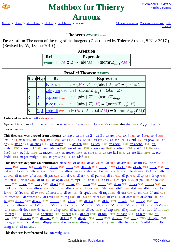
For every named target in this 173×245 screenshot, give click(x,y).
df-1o (81, 197)
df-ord (22, 188)
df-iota (87, 188)
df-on (38, 188)
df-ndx (102, 214)
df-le (105, 201)
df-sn (110, 176)
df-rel (54, 184)
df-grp (47, 222)
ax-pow (149, 140)
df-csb (132, 171)
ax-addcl (115, 144)
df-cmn (66, 222)
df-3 (52, 205)
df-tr (91, 180)
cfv (94, 124)
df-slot (84, 214)
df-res (133, 184)
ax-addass (75, 148)
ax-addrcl (136, 144)
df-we (23, 184)
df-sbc (115, 171)
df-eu (69, 167)
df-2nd (154, 193)
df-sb (38, 167)
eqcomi (52, 97)
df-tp (140, 176)
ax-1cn (77, 144)
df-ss (33, 176)
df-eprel (121, 180)
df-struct (47, 214)
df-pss (48, 176)
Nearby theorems (160, 7)
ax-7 (8, 140)
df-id (105, 180)
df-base (122, 214)
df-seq (90, 210)
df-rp (57, 210)
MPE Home (33, 23)
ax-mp (67, 135)
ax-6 (154, 135)
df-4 (67, 205)
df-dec (23, 210)
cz (108, 124)
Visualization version (152, 23)
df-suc (70, 188)
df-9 (142, 205)
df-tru (138, 163)
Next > (166, 4)
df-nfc (137, 167)
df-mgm (153, 218)
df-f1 (147, 188)
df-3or (105, 163)
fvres (50, 84)
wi (31, 124)
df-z (7, 210)
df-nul (64, 176)
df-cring (123, 222)
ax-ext (98, 140)
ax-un (19, 144)
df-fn (119, 188)
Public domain (96, 240)
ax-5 (140, 135)
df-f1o (19, 193)
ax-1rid (25, 152)
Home (18, 23)
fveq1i (51, 104)
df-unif (117, 218)
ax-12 (82, 140)
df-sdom (146, 197)
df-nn (21, 205)
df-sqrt (9, 214)
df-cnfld (144, 222)
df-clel (121, 167)
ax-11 (66, 140)
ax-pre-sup (55, 157)
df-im (157, 210)
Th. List (49, 23)
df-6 (97, 205)
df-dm (102, 184)
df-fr (8, 184)
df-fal (153, 163)
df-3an (121, 163)
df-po (139, 180)
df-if (80, 176)
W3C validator (161, 240)
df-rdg (65, 197)
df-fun (104, 188)
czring (150, 124)
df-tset (64, 218)
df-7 (112, 205)
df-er (96, 197)
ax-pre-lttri (110, 152)
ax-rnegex (46, 152)
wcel (63, 124)
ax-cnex (35, 144)
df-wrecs (29, 197)
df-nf (23, 167)
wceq (44, 124)
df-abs (27, 214)
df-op (155, 176)
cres (81, 124)
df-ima (149, 184)
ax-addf (77, 157)
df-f (133, 188)
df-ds (99, 218)
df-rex (35, 171)
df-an (76, 163)
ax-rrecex (68, 152)
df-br (40, 180)
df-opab (57, 180)
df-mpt (75, 180)
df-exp (108, 210)
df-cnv (70, 184)
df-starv (45, 218)
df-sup (19, 201)
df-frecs (10, 197)
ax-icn (95, 144)
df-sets (66, 214)
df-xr (71, 201)
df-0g (134, 218)
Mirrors (6, 23)
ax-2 (89, 135)
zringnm (53, 90)
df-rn (117, 184)
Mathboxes (64, 23)
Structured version (127, 23)
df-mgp (85, 222)
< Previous (149, 4)
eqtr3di (52, 110)
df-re (141, 210)
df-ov (67, 193)
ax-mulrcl (27, 148)
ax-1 (79, 135)
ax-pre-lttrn (134, 152)
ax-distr (119, 148)
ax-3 (99, 135)
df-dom (127, 197)
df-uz (41, 210)
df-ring (104, 222)
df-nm (24, 227)
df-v (101, 171)
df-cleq (104, 167)
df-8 (126, 205)
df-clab (86, 167)
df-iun (25, 180)
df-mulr (25, 218)
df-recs (48, 197)
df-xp (38, 184)
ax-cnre (89, 152)
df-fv (34, 193)
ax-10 (50, 140)
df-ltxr (88, 201)
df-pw (95, 176)
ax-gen (110, 135)
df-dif (149, 171)
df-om (121, 193)
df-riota (51, 193)
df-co (86, 184)
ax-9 (36, 140)
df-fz (73, 210)
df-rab (85, 171)
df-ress (140, 214)
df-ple (82, 218)
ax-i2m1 (139, 148)
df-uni (9, 180)
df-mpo (104, 193)
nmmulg (56, 233)
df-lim (54, 188)
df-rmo (52, 171)
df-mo (54, 167)
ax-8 (22, 140)
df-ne (153, 167)
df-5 (82, 205)
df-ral (20, 171)
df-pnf (36, 201)
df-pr (125, 176)
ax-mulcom (51, 148)
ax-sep (114, 140)
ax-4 (126, 135)
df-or (90, 163)
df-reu (69, 171)
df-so (154, 180)
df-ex (8, 167)
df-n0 (157, 205)
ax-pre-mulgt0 (29, 157)
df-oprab (85, 193)
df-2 (37, 205)
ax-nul (131, 140)
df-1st (137, 193)
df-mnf (54, 201)
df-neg (140, 201)
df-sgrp (10, 222)
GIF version (166, 25)
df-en (110, 197)
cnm (15, 129)
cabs (127, 124)
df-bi (63, 163)
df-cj (125, 210)
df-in (18, 176)
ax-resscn (56, 144)
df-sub (122, 201)
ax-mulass (98, 148)
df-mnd (29, 222)
